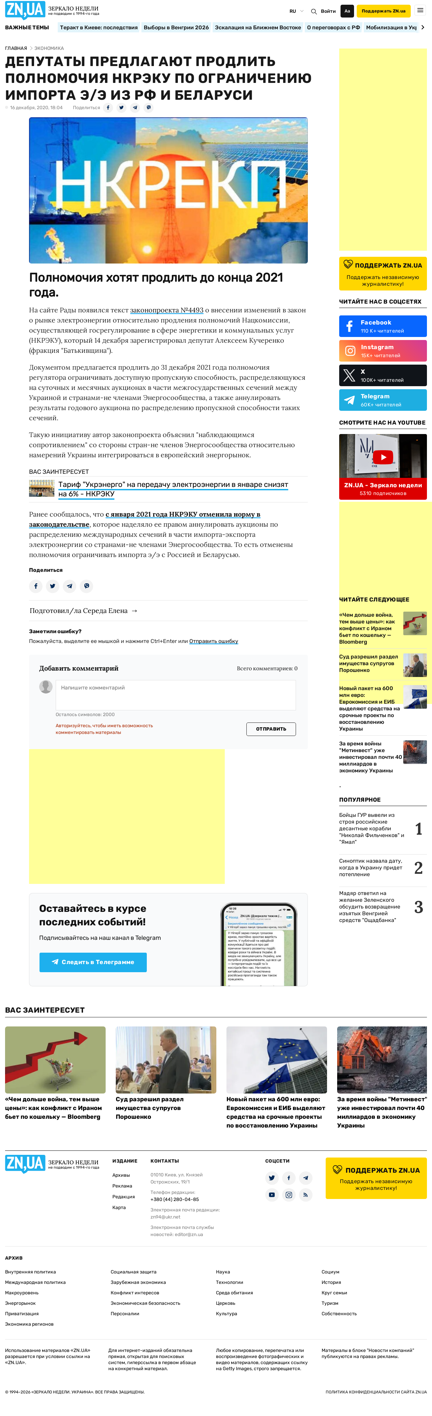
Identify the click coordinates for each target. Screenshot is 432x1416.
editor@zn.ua (189, 1234)
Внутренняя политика (30, 1272)
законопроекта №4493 (167, 310)
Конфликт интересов (135, 1293)
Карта (119, 1207)
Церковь (225, 1303)
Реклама (122, 1186)
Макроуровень (21, 1293)
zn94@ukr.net (165, 1217)
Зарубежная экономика (138, 1282)
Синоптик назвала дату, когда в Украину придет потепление (370, 868)
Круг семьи (334, 1293)
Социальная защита (134, 1272)
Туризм (330, 1303)
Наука (223, 1272)
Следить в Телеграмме (93, 962)
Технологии (229, 1282)
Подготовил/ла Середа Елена (79, 610)
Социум (331, 1272)
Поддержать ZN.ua (384, 10)
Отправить (271, 729)
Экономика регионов (29, 1324)
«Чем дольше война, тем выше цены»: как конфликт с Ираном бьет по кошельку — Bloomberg (53, 1108)
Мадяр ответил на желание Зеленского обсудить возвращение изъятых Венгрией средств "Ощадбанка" (369, 906)
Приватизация (22, 1314)
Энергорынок (20, 1303)
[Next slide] (421, 27)
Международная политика (35, 1282)
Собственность (339, 1314)
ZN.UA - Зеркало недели (383, 485)
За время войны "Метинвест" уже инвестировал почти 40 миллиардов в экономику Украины (370, 757)
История (331, 1282)
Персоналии (125, 1314)
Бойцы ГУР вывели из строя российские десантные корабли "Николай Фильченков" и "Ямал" (371, 828)
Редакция (123, 1197)
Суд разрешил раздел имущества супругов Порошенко (150, 1108)
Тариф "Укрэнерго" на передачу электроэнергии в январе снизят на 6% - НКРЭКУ (173, 489)
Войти (328, 11)
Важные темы (27, 27)
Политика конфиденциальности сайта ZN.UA (376, 1392)
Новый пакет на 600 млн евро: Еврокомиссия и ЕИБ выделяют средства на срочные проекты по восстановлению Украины (369, 708)
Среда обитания (234, 1293)
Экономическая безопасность (145, 1303)
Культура (226, 1314)
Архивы (121, 1175)
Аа (347, 10)
